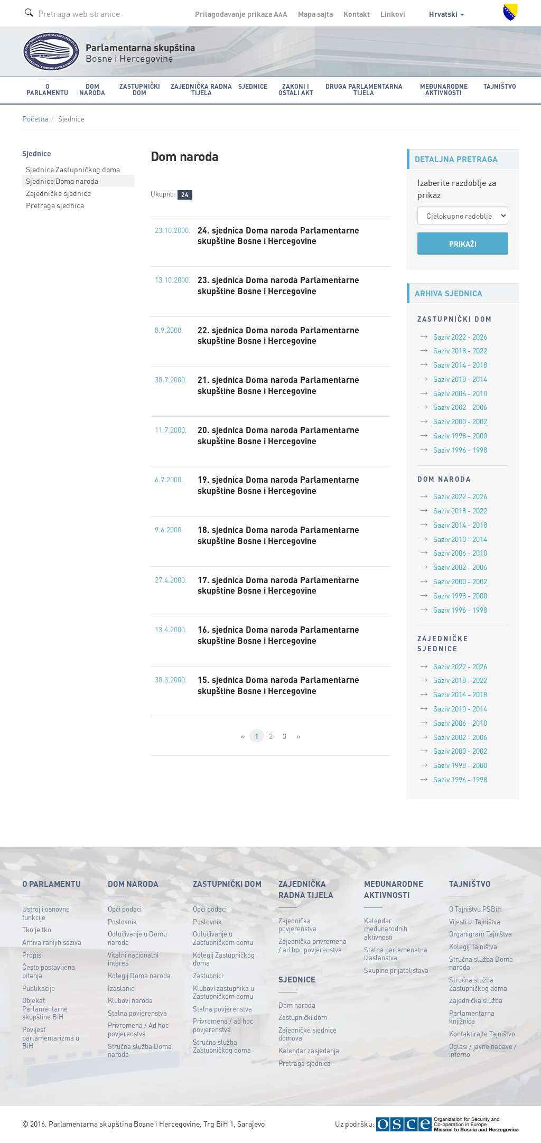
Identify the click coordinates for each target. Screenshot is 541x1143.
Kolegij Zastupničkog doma (224, 959)
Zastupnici (208, 975)
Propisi (32, 954)
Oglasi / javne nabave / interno (483, 1050)
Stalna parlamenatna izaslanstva (395, 953)
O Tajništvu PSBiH (475, 908)
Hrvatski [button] (446, 13)
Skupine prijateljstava (396, 970)
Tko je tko (36, 929)
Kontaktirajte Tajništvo (482, 1033)
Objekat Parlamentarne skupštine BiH (45, 1008)
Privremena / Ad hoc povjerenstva (138, 1029)
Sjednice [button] (252, 86)
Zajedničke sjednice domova (307, 1034)
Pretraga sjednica (55, 205)
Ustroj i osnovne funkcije (46, 913)
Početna (35, 118)
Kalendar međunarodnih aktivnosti (385, 928)
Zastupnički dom (302, 1017)
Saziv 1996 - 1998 (460, 449)
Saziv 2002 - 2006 (460, 406)
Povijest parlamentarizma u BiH (50, 1037)
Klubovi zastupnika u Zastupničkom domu (223, 992)
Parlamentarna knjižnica (472, 1017)
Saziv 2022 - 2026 (460, 336)
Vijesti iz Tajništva (474, 921)
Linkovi (392, 13)
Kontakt (356, 13)
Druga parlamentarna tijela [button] (364, 89)
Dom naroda (296, 1004)
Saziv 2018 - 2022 (460, 350)
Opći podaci (125, 908)
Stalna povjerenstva (137, 1012)
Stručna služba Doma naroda (140, 1050)
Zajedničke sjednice (58, 193)
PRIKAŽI (463, 243)
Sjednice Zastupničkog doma (73, 169)
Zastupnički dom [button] (139, 89)
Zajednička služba (475, 1000)
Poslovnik (122, 921)
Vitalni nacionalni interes (133, 959)
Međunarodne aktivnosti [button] (444, 89)
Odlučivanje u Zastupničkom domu (223, 938)
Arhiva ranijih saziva (51, 942)
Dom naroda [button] (92, 89)
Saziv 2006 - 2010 (460, 393)
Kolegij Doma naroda (139, 975)
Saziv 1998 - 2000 (460, 435)
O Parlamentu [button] (47, 89)
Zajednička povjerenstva (297, 924)
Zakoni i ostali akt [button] (295, 89)
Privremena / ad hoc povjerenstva (223, 1025)
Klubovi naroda (130, 1000)
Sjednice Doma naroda (62, 180)
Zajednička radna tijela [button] (201, 89)
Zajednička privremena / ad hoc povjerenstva (312, 945)
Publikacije (38, 987)
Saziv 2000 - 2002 (460, 421)
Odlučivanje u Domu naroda (137, 938)
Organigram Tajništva (480, 933)
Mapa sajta (315, 13)
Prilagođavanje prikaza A (241, 13)
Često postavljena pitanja (48, 971)
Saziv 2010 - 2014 (460, 378)
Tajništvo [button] (499, 86)
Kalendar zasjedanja (308, 1050)
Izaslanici (122, 987)
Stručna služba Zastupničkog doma (222, 1046)
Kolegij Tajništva (473, 946)
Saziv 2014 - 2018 (460, 364)
